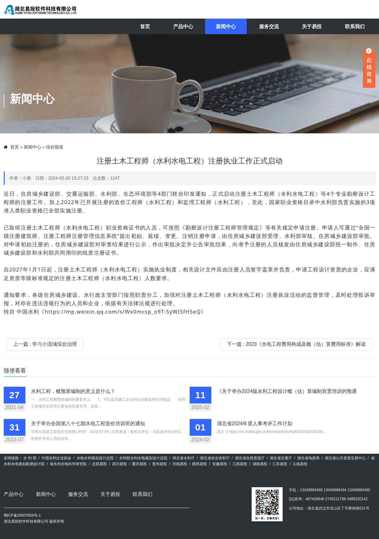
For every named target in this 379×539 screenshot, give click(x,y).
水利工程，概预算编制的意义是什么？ (73, 391)
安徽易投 (219, 464)
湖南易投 (260, 464)
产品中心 (183, 26)
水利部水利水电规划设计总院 (143, 458)
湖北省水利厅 (183, 458)
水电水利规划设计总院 (95, 458)
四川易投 (119, 464)
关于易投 (312, 26)
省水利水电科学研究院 (68, 464)
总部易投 (99, 464)
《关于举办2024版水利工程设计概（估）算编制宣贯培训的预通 (287, 391)
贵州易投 (159, 464)
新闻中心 (226, 26)
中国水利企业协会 (56, 458)
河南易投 (179, 464)
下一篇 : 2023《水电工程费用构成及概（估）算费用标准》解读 (296, 344)
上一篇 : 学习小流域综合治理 (45, 344)
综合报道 (54, 147)
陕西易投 (199, 464)
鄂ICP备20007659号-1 (22, 515)
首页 (145, 26)
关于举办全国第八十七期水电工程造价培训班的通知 (88, 423)
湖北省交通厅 (281, 458)
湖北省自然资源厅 (250, 458)
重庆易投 (139, 464)
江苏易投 (279, 464)
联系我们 (355, 26)
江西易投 (239, 464)
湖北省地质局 (308, 458)
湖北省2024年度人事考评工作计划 (255, 423)
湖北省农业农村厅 (215, 458)
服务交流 (269, 26)
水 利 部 (30, 458)
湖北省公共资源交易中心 (345, 458)
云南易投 (300, 464)
